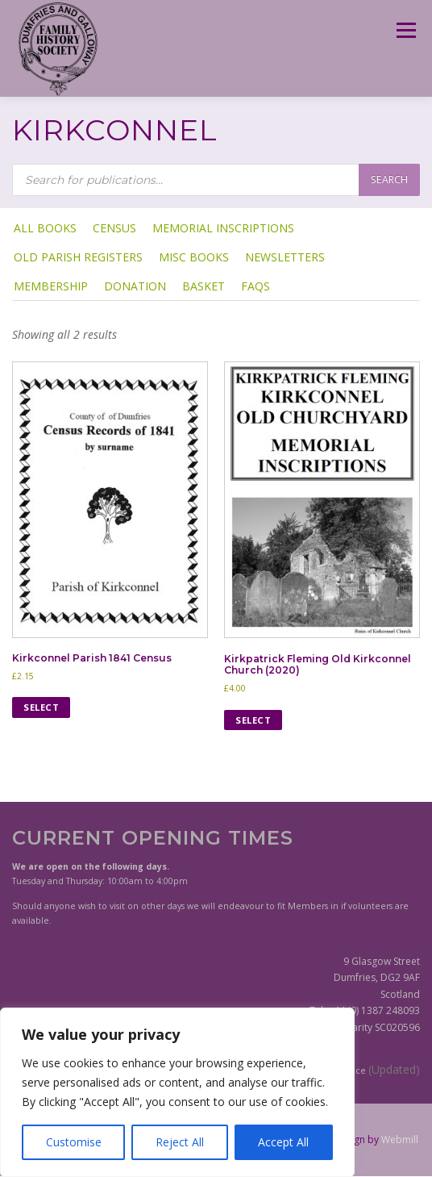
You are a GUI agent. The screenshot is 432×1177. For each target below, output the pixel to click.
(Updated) (394, 1069)
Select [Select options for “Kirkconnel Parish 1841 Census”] (41, 707)
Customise (74, 1142)
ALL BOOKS (45, 228)
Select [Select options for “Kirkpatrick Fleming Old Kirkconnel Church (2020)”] (253, 720)
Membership (51, 286)
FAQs (255, 286)
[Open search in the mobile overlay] (216, 180)
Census (114, 228)
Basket (203, 286)
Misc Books (194, 257)
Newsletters (285, 257)
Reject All (180, 1142)
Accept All (283, 1142)
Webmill (399, 1139)
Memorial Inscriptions (223, 228)
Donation (135, 286)
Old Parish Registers (78, 257)
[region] (177, 1092)
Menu (405, 30)
